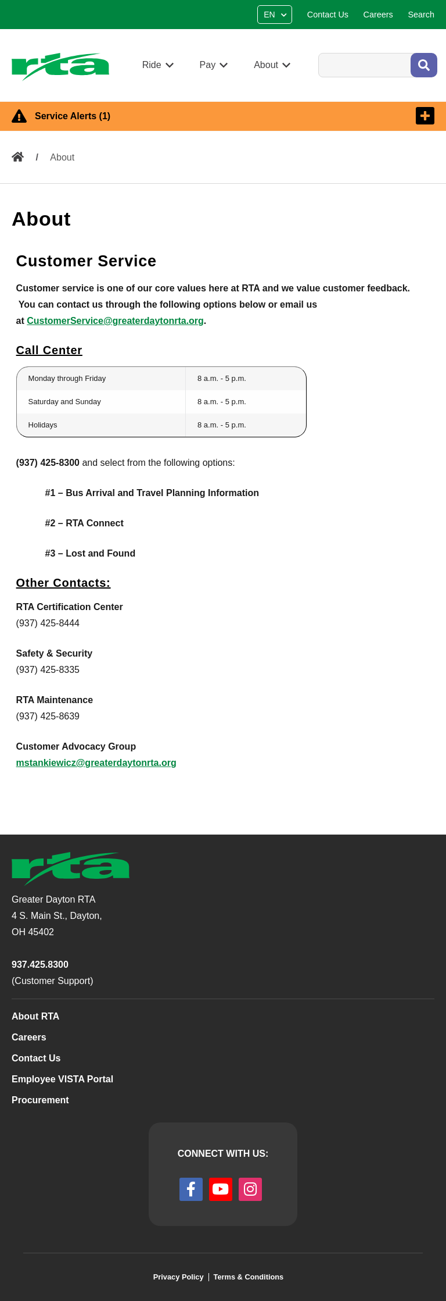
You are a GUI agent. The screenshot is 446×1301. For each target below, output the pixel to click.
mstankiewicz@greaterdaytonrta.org (96, 763)
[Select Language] (276, 14)
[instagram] (250, 1189)
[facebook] (191, 1189)
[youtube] (220, 1189)
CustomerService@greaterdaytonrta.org (115, 321)
